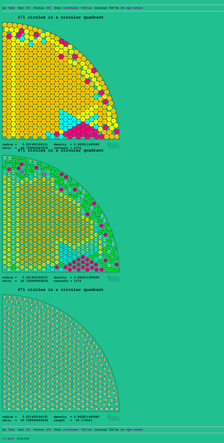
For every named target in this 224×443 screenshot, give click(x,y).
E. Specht (10, 439)
